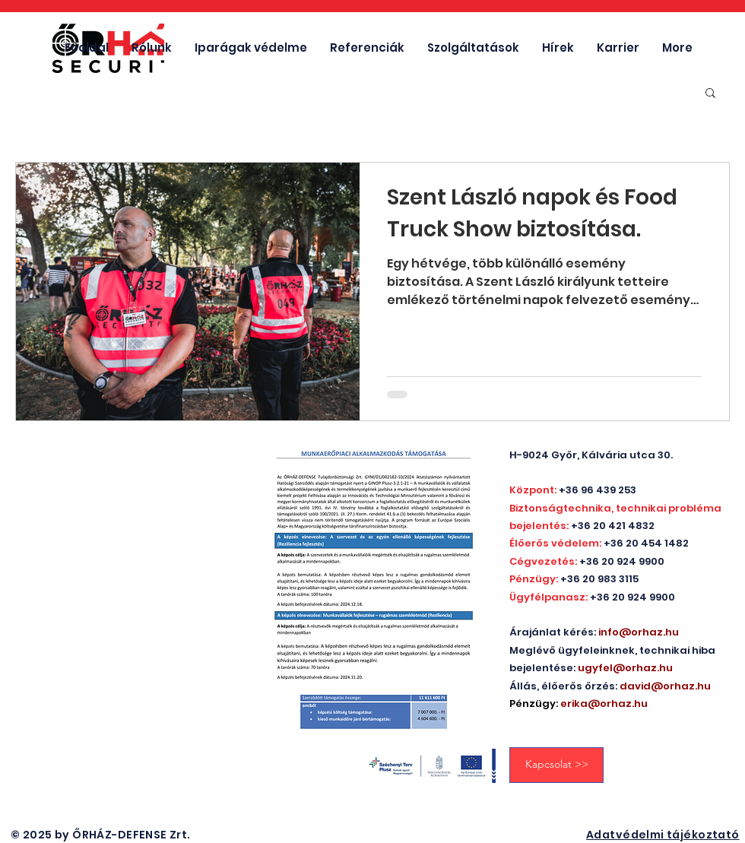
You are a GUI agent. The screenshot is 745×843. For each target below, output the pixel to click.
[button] (710, 94)
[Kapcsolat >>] (556, 765)
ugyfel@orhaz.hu (625, 668)
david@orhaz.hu (665, 686)
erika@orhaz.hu (604, 703)
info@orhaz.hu (638, 632)
